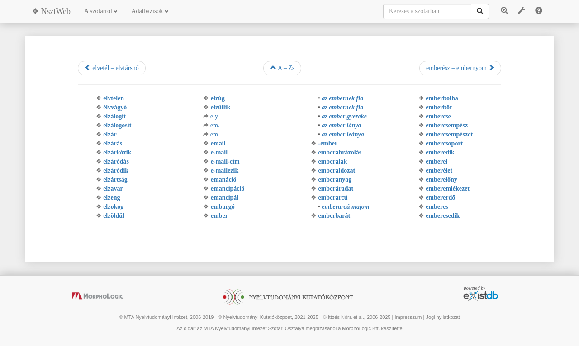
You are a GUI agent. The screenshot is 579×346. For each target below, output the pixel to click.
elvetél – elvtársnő (112, 67)
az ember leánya (343, 134)
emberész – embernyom (460, 67)
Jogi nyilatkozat (443, 317)
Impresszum (408, 317)
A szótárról (101, 11)
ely (214, 116)
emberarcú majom (345, 206)
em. (215, 125)
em (214, 134)
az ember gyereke (344, 116)
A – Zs (282, 67)
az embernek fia (342, 98)
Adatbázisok (149, 11)
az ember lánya (341, 125)
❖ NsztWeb (51, 11)
